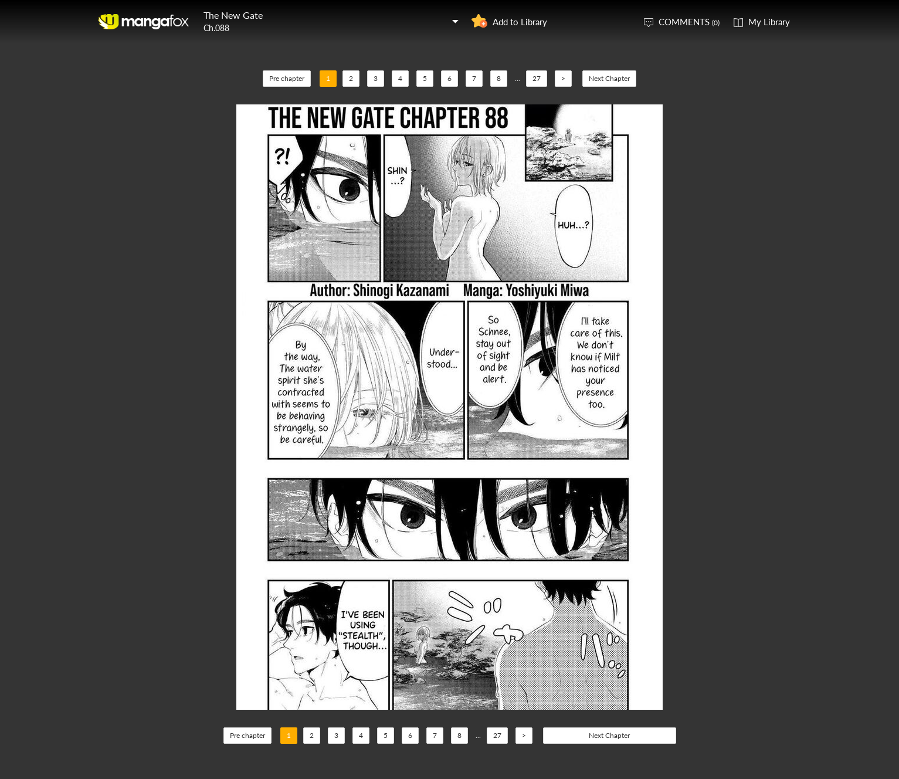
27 (536, 78)
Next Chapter (609, 78)
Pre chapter (286, 78)
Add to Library (520, 21)
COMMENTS (689, 21)
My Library (769, 21)
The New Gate (233, 15)
